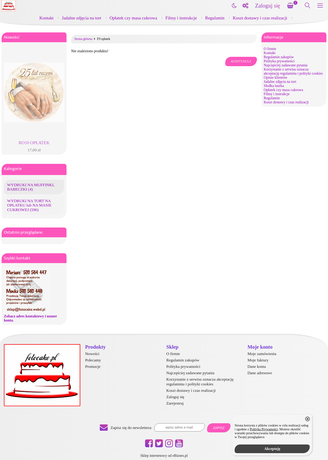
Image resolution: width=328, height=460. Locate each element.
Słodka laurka (274, 86)
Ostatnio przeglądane (23, 232)
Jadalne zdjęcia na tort (81, 18)
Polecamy (93, 360)
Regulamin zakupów (279, 57)
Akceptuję (272, 449)
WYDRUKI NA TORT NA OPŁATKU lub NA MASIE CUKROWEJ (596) (29, 205)
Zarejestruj (175, 403)
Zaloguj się (267, 6)
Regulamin (215, 18)
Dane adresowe (259, 373)
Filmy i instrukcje (181, 18)
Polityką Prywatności (264, 429)
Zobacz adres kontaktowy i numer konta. (30, 318)
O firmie (270, 49)
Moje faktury (257, 360)
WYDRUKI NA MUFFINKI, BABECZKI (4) (30, 187)
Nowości (11, 37)
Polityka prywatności (279, 61)
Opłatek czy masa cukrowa (133, 18)
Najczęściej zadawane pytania (286, 65)
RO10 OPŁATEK (34, 142)
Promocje (92, 366)
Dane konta (256, 366)
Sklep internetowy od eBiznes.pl (164, 455)
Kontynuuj (241, 61)
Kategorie (13, 168)
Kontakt (46, 18)
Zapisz (218, 428)
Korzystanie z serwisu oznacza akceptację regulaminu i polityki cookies (293, 71)
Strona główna (83, 39)
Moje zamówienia (261, 353)
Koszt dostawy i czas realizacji (260, 18)
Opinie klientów (275, 77)
